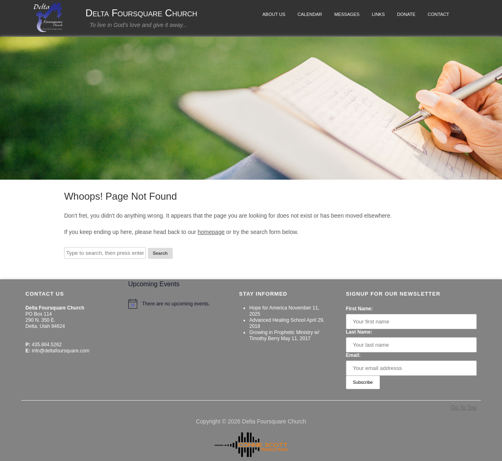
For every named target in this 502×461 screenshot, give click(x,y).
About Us (274, 14)
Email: (353, 355)
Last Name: (359, 332)
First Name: (359, 309)
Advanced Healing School (277, 320)
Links (378, 14)
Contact (438, 14)
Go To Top (463, 407)
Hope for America (268, 308)
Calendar (310, 14)
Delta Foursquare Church (141, 13)
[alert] (176, 304)
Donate (406, 14)
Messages (346, 14)
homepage (211, 232)
